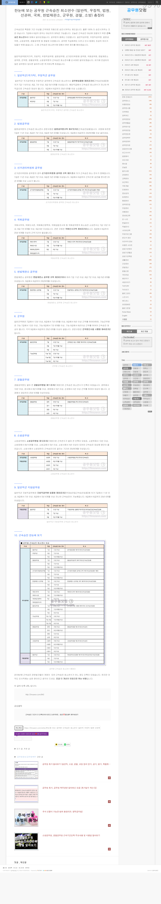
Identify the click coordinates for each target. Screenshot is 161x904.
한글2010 (136, 223)
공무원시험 (136, 108)
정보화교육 (136, 215)
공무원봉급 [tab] (129, 39)
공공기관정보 (136, 249)
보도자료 (136, 160)
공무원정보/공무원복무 (72, 20)
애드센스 (136, 301)
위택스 (145, 368)
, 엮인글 (23, 893)
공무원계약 (136, 141)
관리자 (151, 2)
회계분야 (136, 197)
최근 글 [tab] (129, 331)
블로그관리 (136, 293)
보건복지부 (127, 385)
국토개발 (136, 186)
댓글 (16, 893)
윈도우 (145, 371)
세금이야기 (136, 282)
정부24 (125, 375)
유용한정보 (136, 104)
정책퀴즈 (136, 115)
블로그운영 (136, 308)
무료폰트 (136, 385)
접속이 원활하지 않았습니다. (135, 26)
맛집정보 (136, 208)
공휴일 (135, 388)
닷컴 (137, 10)
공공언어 (146, 378)
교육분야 (136, 178)
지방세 (135, 371)
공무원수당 (134, 2)
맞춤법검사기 (120, 2)
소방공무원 (147, 402)
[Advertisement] (62, 740)
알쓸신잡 (136, 271)
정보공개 (136, 193)
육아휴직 (146, 385)
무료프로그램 (136, 234)
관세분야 (136, 175)
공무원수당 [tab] (144, 39)
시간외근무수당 (137, 378)
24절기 (125, 395)
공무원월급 (136, 123)
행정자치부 (137, 365)
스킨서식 (136, 297)
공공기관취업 (136, 256)
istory (39, 902)
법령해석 (136, 156)
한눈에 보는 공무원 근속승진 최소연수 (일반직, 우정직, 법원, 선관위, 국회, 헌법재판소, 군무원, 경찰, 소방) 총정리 (62, 13)
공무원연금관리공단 (127, 365)
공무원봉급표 (142, 2)
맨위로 (27, 899)
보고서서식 (136, 152)
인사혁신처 (147, 388)
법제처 (125, 405)
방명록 (10, 899)
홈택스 (125, 388)
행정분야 (136, 201)
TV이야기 (136, 289)
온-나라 (136, 219)
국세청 (125, 382)
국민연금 (136, 275)
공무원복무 (136, 138)
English (136, 315)
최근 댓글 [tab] (144, 331)
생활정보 (136, 260)
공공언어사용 (136, 149)
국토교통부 (147, 365)
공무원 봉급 (147, 392)
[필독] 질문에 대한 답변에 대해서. (137, 22)
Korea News (136, 312)
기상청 (145, 405)
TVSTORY (136, 286)
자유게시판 (112, 2)
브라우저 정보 (136, 241)
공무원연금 (136, 130)
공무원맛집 (136, 204)
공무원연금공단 (137, 382)
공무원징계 (136, 134)
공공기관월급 (136, 252)
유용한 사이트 (136, 245)
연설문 (136, 167)
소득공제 (126, 402)
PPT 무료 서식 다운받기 (133, 344)
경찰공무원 (137, 368)
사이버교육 (136, 230)
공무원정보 (136, 119)
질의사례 (136, 171)
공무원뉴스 (136, 100)
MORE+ (150, 28)
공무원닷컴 (10, 2)
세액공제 (136, 402)
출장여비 (136, 392)
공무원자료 (136, 145)
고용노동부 (147, 395)
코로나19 (126, 371)
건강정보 (136, 263)
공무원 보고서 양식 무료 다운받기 (137, 340)
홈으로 (5, 899)
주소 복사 (19, 759)
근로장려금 (127, 392)
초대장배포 (136, 304)
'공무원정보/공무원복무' (26, 788)
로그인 (15, 899)
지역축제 (136, 112)
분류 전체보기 (136, 97)
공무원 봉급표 (127, 378)
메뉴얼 (136, 163)
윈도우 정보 (136, 238)
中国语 (136, 319)
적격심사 (146, 398)
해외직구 (136, 278)
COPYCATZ (155, 902)
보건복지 (136, 182)
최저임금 (126, 398)
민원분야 (136, 189)
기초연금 (126, 408)
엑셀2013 (136, 226)
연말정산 (127, 2)
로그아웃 (21, 899)
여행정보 (136, 212)
